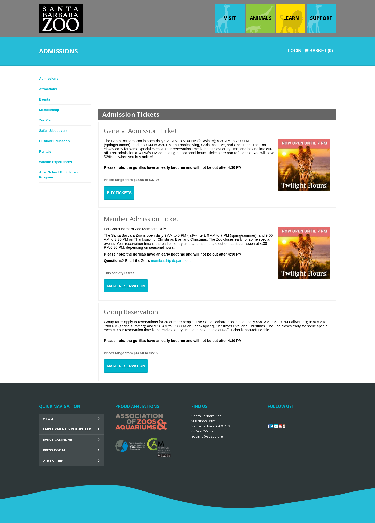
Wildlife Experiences (55, 162)
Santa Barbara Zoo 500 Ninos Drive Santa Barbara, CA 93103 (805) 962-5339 (210, 426)
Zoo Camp (47, 120)
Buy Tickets (119, 193)
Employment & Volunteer (67, 429)
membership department (171, 261)
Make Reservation (126, 286)
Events (44, 99)
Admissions (48, 78)
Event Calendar (57, 439)
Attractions (48, 89)
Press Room (54, 450)
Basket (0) (318, 50)
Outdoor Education (54, 141)
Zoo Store (53, 460)
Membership (49, 110)
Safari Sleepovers (53, 131)
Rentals (45, 151)
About (49, 418)
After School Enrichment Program (59, 174)
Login (294, 50)
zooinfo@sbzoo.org (207, 436)
